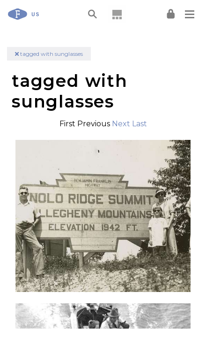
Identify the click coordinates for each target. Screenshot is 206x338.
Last (139, 123)
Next (121, 123)
